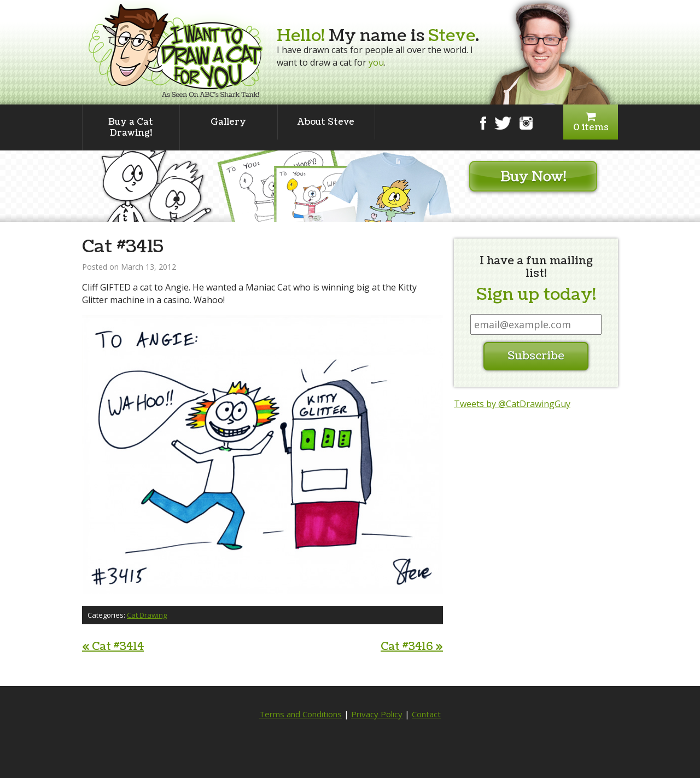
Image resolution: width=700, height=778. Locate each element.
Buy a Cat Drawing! (130, 127)
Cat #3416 (412, 646)
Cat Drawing (147, 615)
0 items (590, 122)
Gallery (228, 122)
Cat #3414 (113, 646)
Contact (426, 714)
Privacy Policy (376, 714)
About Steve (326, 122)
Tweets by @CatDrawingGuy (512, 404)
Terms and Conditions (300, 714)
